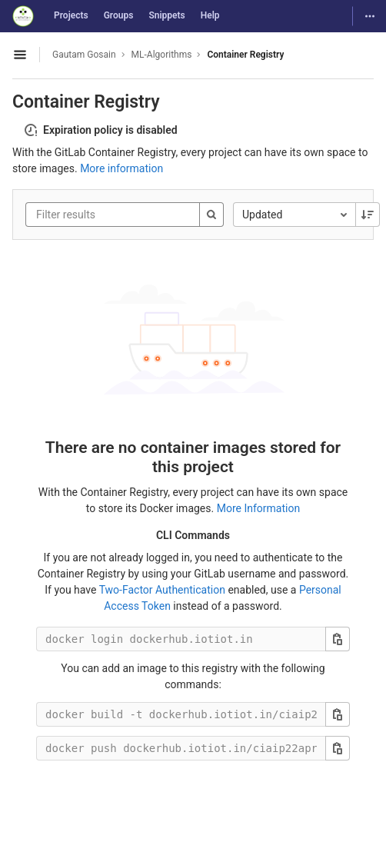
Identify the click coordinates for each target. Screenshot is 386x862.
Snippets (166, 15)
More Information (258, 508)
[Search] (211, 214)
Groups (119, 15)
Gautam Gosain (84, 54)
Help (210, 15)
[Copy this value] (337, 639)
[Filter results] (128, 214)
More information (121, 168)
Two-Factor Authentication (162, 590)
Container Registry (245, 54)
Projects (71, 15)
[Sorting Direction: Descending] (367, 214)
